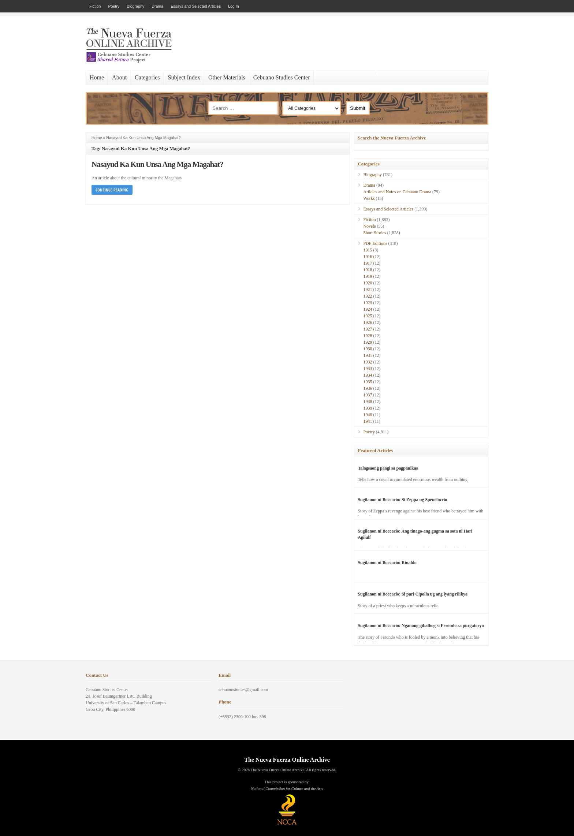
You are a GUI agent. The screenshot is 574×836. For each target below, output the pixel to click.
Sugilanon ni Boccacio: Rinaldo (387, 562)
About (119, 77)
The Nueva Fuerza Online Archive (286, 760)
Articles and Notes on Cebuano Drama (397, 191)
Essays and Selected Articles (196, 6)
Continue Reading (112, 190)
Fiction (95, 6)
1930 (367, 348)
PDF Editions (375, 243)
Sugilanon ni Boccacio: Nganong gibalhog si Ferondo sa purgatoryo (421, 625)
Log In (233, 6)
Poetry (113, 6)
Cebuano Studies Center (281, 77)
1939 (367, 408)
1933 (367, 368)
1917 (367, 263)
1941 (367, 421)
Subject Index (184, 77)
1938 (367, 401)
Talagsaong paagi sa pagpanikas (388, 468)
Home (97, 77)
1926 (367, 322)
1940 (367, 414)
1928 (367, 335)
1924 (367, 309)
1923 (367, 302)
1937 (367, 395)
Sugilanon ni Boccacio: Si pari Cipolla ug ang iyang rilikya (412, 594)
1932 (367, 362)
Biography (135, 6)
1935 (367, 381)
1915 (367, 250)
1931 (367, 355)
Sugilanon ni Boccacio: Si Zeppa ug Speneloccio (402, 499)
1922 (367, 296)
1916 (367, 256)
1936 (367, 388)
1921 (367, 289)
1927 (367, 329)
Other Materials (226, 77)
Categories (147, 77)
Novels (369, 226)
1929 (367, 342)
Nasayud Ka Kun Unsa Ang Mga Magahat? (157, 164)
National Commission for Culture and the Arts (287, 789)
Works (368, 198)
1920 (367, 282)
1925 (367, 315)
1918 (367, 269)
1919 (367, 276)
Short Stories (374, 232)
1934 (367, 375)
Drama (157, 6)
